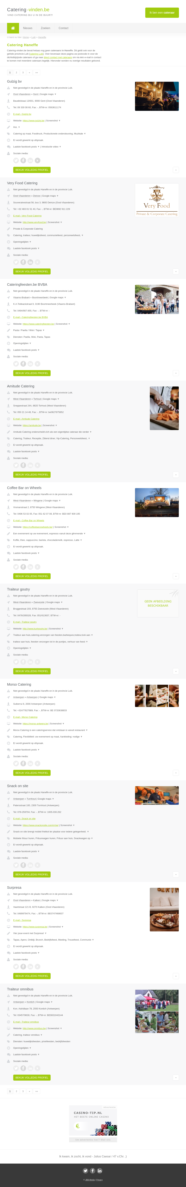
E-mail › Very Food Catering (27, 215)
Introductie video (51, 146)
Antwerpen (18, 697)
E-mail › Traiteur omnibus (26, 1022)
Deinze (36, 195)
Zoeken (45, 28)
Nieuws (27, 28)
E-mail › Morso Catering (25, 717)
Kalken (36, 900)
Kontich (30, 1002)
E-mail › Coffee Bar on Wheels (28, 520)
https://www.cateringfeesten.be (38, 324)
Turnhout (31, 798)
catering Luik (36, 53)
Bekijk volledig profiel (32, 169)
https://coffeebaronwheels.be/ (38, 527)
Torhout (37, 399)
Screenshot (53, 120)
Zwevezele (38, 602)
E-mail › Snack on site (24, 818)
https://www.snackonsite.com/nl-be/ (41, 825)
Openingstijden (22, 241)
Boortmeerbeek (40, 297)
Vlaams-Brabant (21, 297)
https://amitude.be (32, 425)
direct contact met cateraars (58, 57)
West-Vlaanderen (22, 399)
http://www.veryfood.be (34, 222)
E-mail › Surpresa (22, 920)
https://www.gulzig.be (33, 120)
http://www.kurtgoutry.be (35, 628)
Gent (35, 94)
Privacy (99, 1180)
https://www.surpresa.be (35, 926)
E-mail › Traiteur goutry (24, 622)
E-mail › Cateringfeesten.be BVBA (30, 317)
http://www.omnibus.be (34, 1028)
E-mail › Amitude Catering (26, 419)
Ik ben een (162, 12)
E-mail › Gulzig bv (22, 114)
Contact (63, 28)
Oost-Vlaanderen (22, 94)
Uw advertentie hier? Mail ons (93, 1139)
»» (36, 72)
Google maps (48, 94)
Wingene (37, 500)
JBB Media (90, 1180)
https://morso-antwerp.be (35, 723)
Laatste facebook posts (26, 146)
